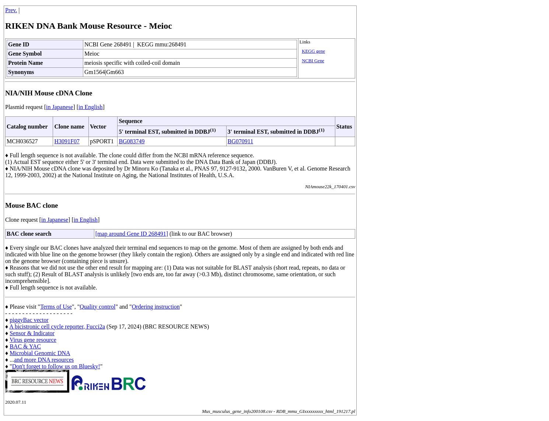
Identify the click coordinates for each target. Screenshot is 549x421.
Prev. (11, 10)
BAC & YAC (25, 346)
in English (90, 107)
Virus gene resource (33, 340)
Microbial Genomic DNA (40, 353)
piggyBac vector (29, 320)
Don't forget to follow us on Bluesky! (56, 366)
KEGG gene (313, 51)
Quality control (97, 307)
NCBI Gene (313, 60)
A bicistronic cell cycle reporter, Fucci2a (57, 326)
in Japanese (59, 107)
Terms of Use (56, 307)
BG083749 (131, 141)
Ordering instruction (156, 307)
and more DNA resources (44, 360)
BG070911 (240, 141)
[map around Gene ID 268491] (131, 234)
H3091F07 (66, 141)
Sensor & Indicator (32, 333)
